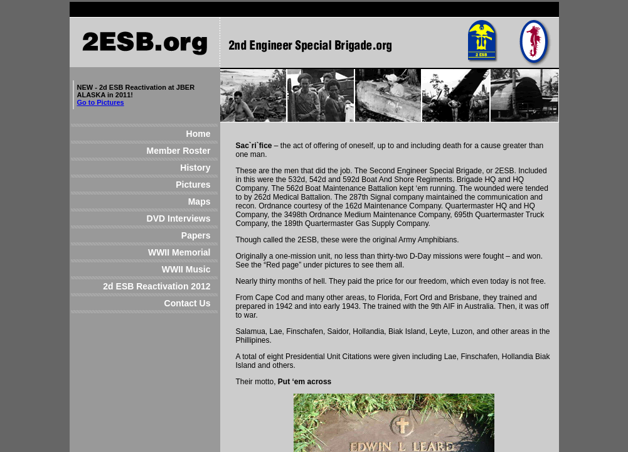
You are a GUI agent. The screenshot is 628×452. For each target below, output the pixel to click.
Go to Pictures (100, 102)
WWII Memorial (157, 252)
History (155, 168)
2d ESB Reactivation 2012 (156, 286)
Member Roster (165, 151)
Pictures (160, 185)
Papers (155, 235)
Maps (158, 201)
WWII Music (166, 269)
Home (166, 134)
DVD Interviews (160, 218)
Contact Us (166, 303)
